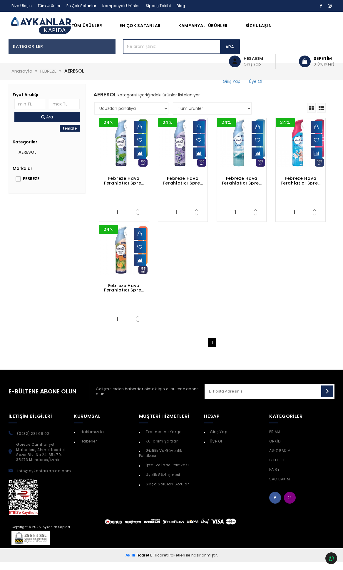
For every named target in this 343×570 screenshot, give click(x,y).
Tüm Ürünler (49, 6)
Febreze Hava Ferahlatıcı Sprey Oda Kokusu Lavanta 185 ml (183, 188)
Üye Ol (216, 448)
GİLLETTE (277, 467)
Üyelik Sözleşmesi (162, 482)
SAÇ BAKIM (279, 486)
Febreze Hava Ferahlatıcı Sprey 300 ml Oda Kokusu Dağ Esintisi (124, 188)
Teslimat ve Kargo (163, 439)
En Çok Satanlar (81, 6)
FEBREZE (31, 186)
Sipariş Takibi (158, 6)
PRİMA (275, 439)
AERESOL (27, 160)
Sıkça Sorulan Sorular (167, 491)
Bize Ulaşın (21, 6)
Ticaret (137, 563)
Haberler (88, 448)
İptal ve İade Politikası (167, 472)
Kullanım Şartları (162, 448)
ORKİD (275, 448)
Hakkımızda (92, 439)
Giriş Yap (218, 439)
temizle (70, 135)
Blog (181, 6)
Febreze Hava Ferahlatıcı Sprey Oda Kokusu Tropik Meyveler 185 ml (124, 295)
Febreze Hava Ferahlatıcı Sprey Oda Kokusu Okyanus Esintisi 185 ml (242, 188)
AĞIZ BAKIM (280, 458)
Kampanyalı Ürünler (121, 6)
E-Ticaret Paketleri (167, 563)
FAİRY (274, 477)
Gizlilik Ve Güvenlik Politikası (160, 461)
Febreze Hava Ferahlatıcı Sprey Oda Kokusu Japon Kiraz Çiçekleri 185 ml (300, 188)
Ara (199, 54)
